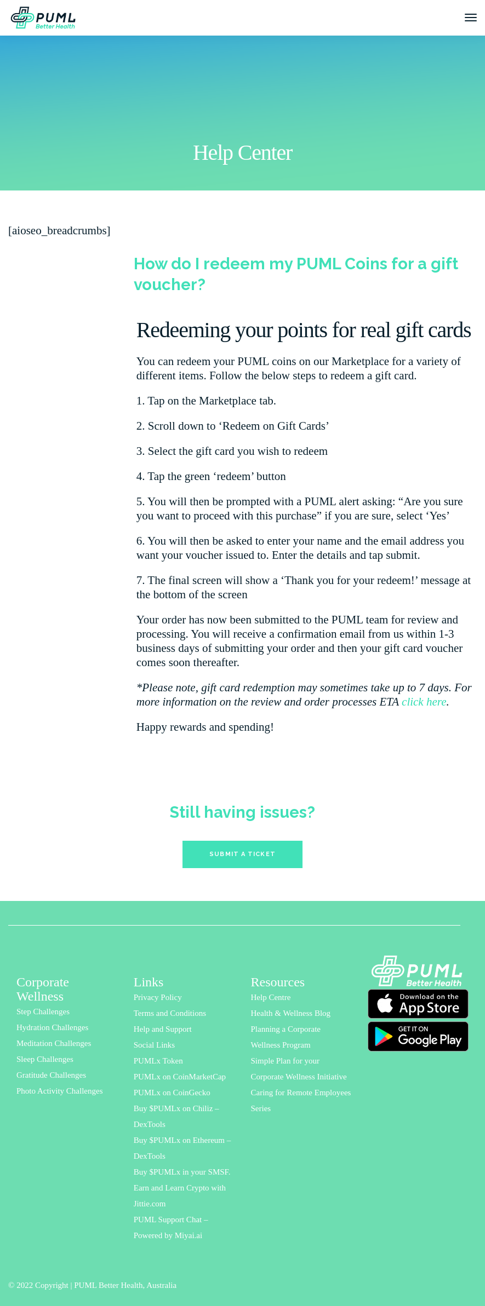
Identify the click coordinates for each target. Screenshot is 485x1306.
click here (424, 701)
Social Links (154, 1045)
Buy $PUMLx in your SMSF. (182, 1172)
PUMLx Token (158, 1060)
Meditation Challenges (53, 1043)
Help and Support (163, 1029)
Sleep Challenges (44, 1059)
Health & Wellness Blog (291, 1013)
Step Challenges (43, 1011)
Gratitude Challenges (51, 1075)
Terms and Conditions (170, 1013)
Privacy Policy (158, 997)
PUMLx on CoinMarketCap (180, 1076)
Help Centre (271, 997)
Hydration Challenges (52, 1027)
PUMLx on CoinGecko (172, 1092)
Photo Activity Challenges (59, 1091)
